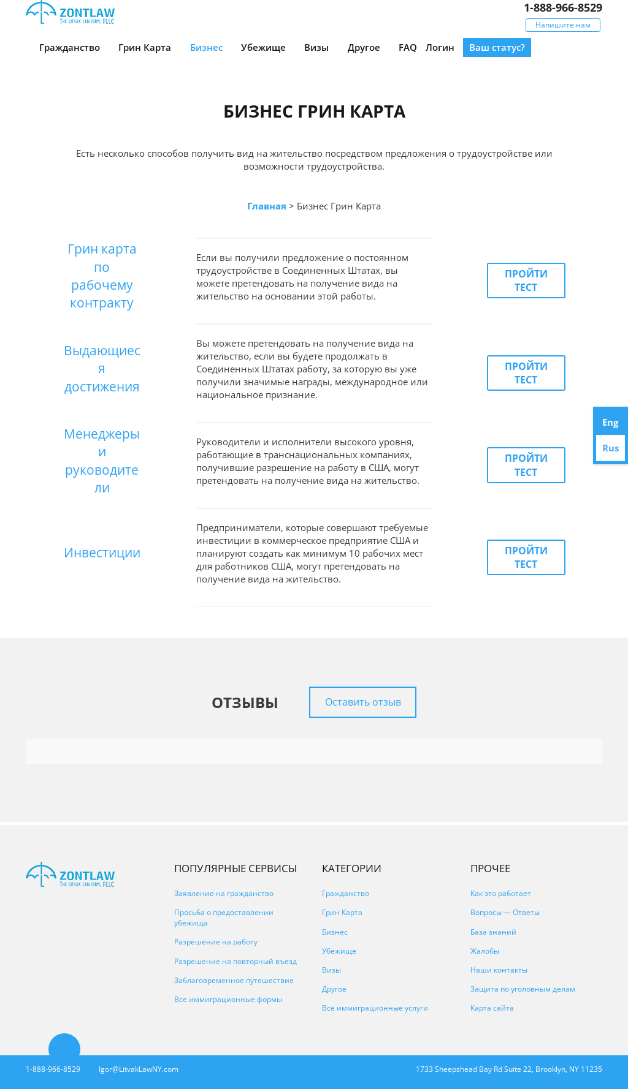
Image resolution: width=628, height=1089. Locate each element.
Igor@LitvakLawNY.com (138, 1069)
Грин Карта (144, 47)
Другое (364, 47)
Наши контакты (498, 970)
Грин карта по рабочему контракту (102, 275)
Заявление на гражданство (224, 893)
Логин (440, 47)
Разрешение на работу (216, 941)
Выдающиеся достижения (102, 368)
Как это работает (500, 893)
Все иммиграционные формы (228, 999)
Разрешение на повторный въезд (235, 961)
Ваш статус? (497, 47)
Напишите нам (563, 25)
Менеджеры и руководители (102, 460)
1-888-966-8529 (563, 7)
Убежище (263, 47)
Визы (316, 47)
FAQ (408, 47)
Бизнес (206, 47)
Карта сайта (492, 1008)
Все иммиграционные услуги (375, 1008)
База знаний (493, 932)
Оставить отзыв (363, 702)
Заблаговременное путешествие (234, 980)
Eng (610, 422)
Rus (610, 448)
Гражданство (69, 47)
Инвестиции (102, 552)
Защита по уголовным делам (522, 989)
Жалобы (484, 951)
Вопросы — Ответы (505, 912)
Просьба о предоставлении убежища (224, 917)
